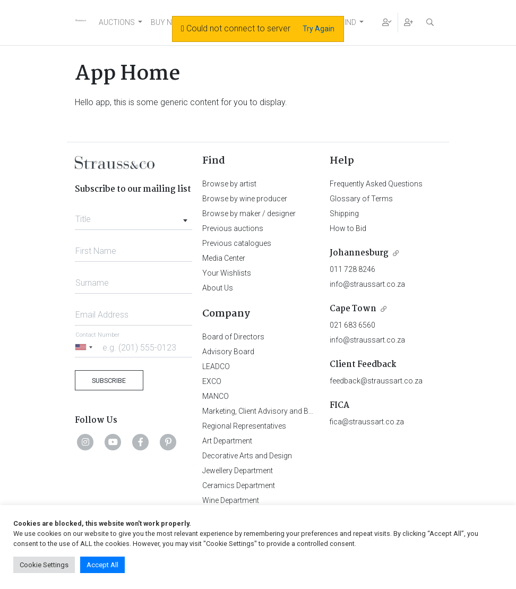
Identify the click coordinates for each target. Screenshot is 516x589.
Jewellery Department (237, 470)
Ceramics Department (238, 485)
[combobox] (133, 216)
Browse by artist (229, 184)
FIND (348, 22)
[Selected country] (85, 347)
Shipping (344, 213)
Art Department (227, 441)
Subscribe (109, 381)
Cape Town (353, 308)
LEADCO (216, 366)
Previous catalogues (236, 243)
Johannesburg (359, 253)
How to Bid (348, 228)
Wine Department (230, 500)
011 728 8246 (352, 269)
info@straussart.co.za (367, 284)
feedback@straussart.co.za (376, 381)
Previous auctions (232, 228)
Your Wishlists (226, 273)
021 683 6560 (352, 325)
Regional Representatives (244, 426)
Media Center (223, 258)
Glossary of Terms (361, 198)
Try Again (318, 28)
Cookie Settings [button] (44, 565)
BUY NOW (167, 22)
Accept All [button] (102, 565)
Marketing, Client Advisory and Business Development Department (311, 411)
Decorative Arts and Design (247, 455)
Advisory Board (228, 351)
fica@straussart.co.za (367, 421)
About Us (217, 288)
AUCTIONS (117, 22)
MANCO (215, 396)
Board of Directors (233, 336)
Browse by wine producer (244, 198)
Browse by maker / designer (249, 213)
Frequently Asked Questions (376, 184)
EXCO (211, 381)
